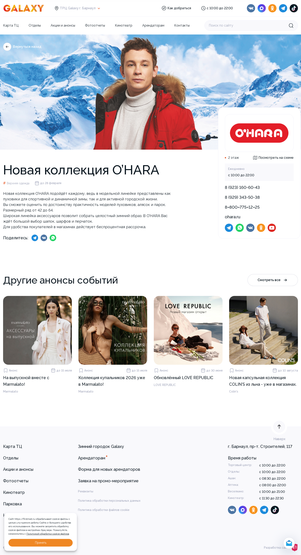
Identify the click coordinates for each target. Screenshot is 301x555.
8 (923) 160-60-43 (242, 187)
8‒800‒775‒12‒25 (242, 207)
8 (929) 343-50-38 (242, 197)
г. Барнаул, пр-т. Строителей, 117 (260, 446)
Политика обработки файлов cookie (104, 510)
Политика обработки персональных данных (109, 500)
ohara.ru (232, 216)
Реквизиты (85, 491)
